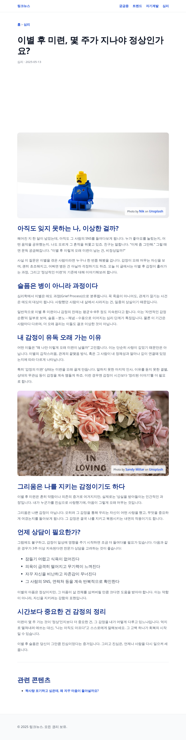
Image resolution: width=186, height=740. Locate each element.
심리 (166, 6)
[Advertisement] (93, 98)
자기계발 (152, 6)
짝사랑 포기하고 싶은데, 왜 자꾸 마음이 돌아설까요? (62, 691)
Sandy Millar (134, 469)
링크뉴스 (23, 6)
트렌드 (137, 6)
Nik (141, 211)
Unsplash (156, 211)
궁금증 (124, 6)
